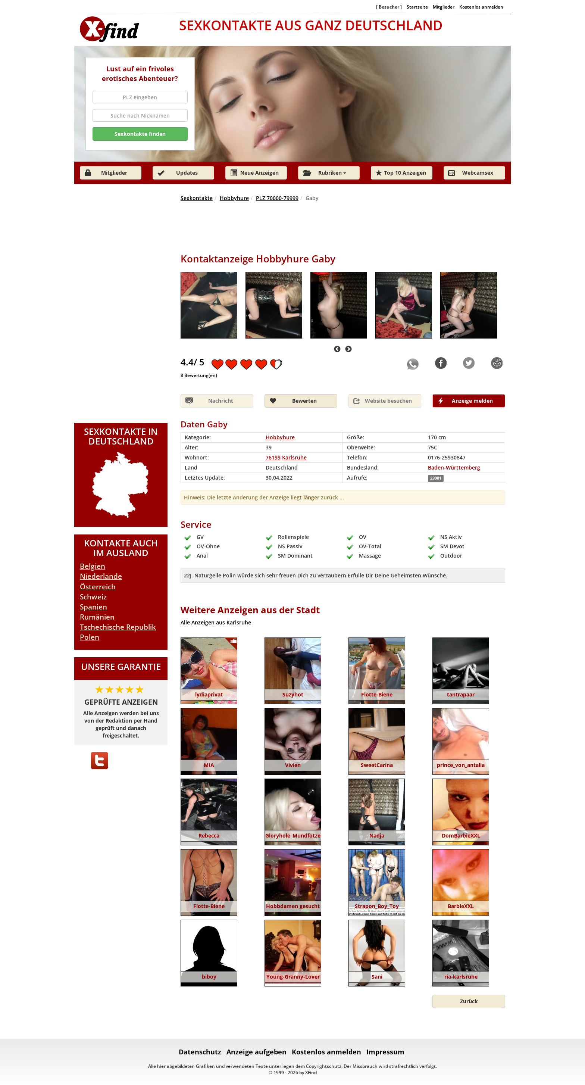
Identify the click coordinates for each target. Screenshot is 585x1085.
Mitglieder (443, 7)
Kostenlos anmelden (481, 7)
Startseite (417, 7)
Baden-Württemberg (454, 467)
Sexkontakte (197, 198)
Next (348, 349)
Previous (337, 349)
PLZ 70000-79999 (277, 198)
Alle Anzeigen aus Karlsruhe (216, 622)
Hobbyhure (234, 198)
